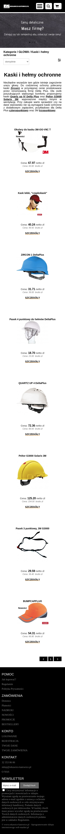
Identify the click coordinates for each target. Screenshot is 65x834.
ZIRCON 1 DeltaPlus (32, 254)
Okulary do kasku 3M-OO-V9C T (32, 129)
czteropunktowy (19, 110)
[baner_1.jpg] (32, 30)
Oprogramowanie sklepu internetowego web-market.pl (28, 826)
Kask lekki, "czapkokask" (32, 193)
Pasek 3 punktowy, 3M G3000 (32, 528)
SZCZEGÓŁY (32, 171)
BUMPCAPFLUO (32, 601)
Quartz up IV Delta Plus (24, 96)
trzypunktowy (47, 110)
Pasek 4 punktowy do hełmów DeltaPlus (32, 319)
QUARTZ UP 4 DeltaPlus (32, 383)
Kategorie (9, 51)
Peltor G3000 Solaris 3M (32, 455)
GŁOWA (24, 51)
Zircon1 (15, 88)
